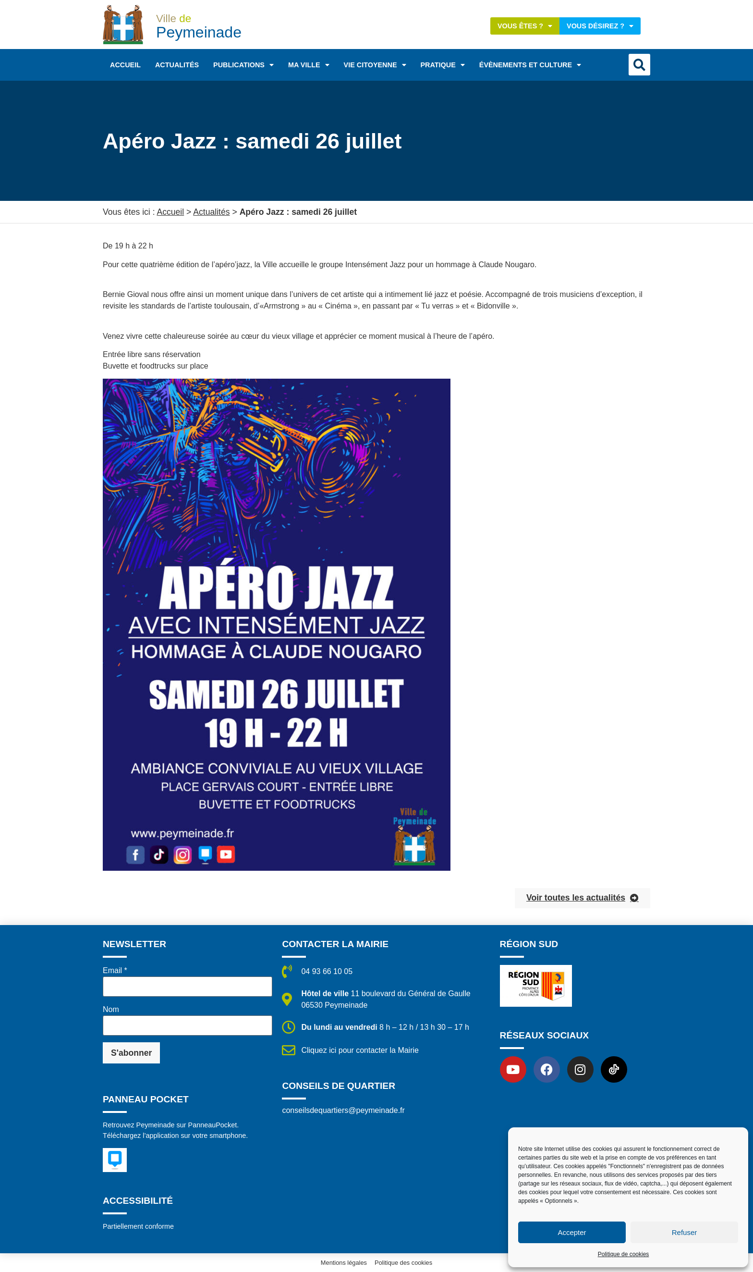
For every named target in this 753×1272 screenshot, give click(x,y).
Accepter (572, 1232)
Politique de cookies (623, 1254)
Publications (243, 65)
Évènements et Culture (530, 65)
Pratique (443, 65)
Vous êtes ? (525, 26)
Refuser (684, 1232)
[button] (639, 64)
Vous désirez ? (600, 26)
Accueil (125, 65)
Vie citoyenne (375, 65)
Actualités (177, 65)
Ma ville (308, 65)
